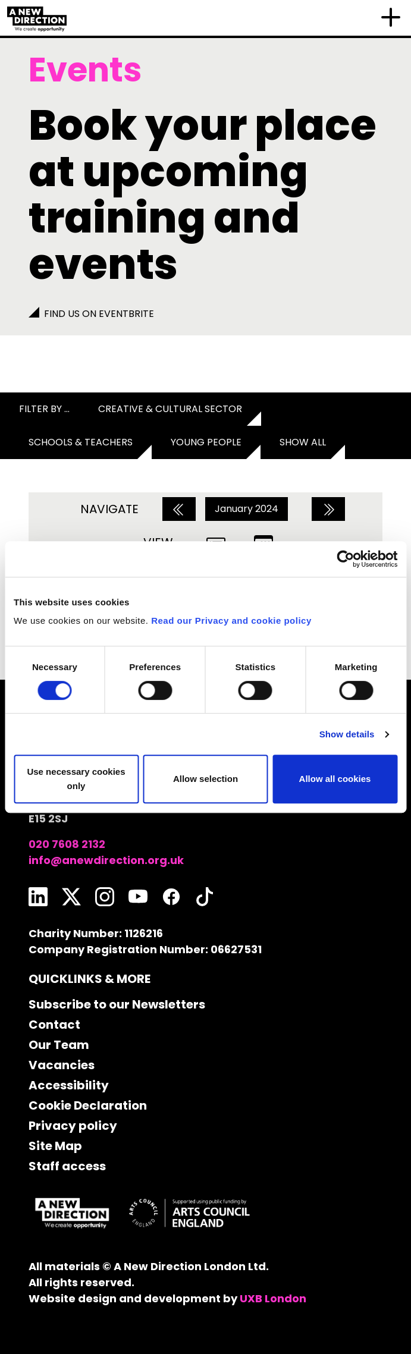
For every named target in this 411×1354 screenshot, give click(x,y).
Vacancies (62, 1065)
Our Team (59, 1044)
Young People (206, 442)
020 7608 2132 (67, 844)
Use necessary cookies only (76, 778)
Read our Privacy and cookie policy (231, 620)
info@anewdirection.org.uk (106, 860)
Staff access (67, 1166)
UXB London (273, 1298)
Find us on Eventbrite (99, 314)
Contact (54, 1024)
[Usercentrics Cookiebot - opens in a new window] (345, 559)
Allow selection (205, 779)
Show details (347, 734)
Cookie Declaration (88, 1105)
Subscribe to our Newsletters (117, 1004)
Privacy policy (73, 1125)
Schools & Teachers (81, 442)
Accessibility (69, 1085)
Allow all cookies (335, 779)
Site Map (55, 1146)
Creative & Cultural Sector (170, 409)
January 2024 (246, 509)
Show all (303, 442)
